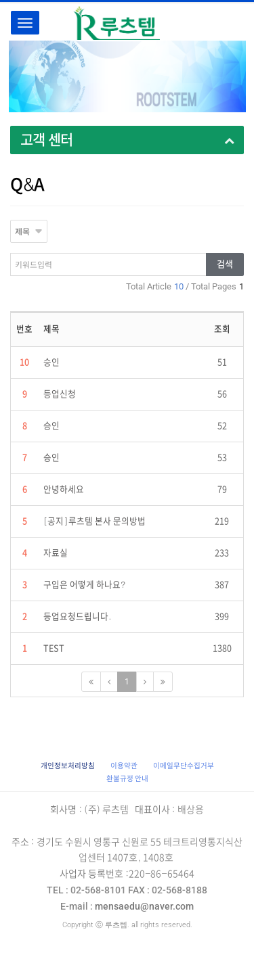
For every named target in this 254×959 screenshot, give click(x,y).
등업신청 (59, 394)
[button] (68, 765)
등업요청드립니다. (77, 616)
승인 (51, 362)
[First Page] (91, 682)
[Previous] (109, 682)
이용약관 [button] (123, 765)
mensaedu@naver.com (127, 906)
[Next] (145, 682)
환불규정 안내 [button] (127, 778)
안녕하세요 (63, 489)
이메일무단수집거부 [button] (183, 765)
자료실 (55, 552)
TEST (53, 648)
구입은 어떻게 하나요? (84, 584)
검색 (225, 264)
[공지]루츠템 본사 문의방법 (94, 521)
